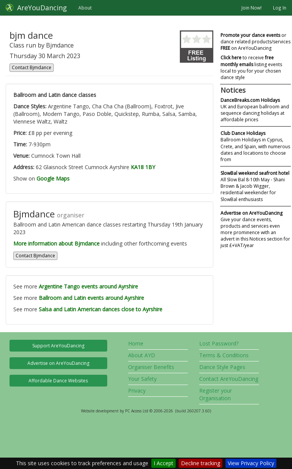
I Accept (163, 463)
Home (135, 343)
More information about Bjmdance (56, 243)
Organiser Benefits (151, 367)
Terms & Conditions (224, 355)
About (85, 8)
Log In (279, 8)
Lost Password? (218, 343)
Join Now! (251, 8)
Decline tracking (200, 463)
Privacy (137, 390)
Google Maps (53, 178)
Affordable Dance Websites (58, 380)
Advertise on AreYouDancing (58, 363)
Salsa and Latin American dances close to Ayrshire (100, 309)
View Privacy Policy (251, 463)
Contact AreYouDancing (228, 378)
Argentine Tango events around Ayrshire (88, 286)
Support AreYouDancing (58, 345)
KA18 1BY (143, 167)
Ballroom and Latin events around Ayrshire (91, 297)
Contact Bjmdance (31, 67)
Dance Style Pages (222, 367)
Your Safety (142, 378)
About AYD (141, 355)
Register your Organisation (215, 394)
